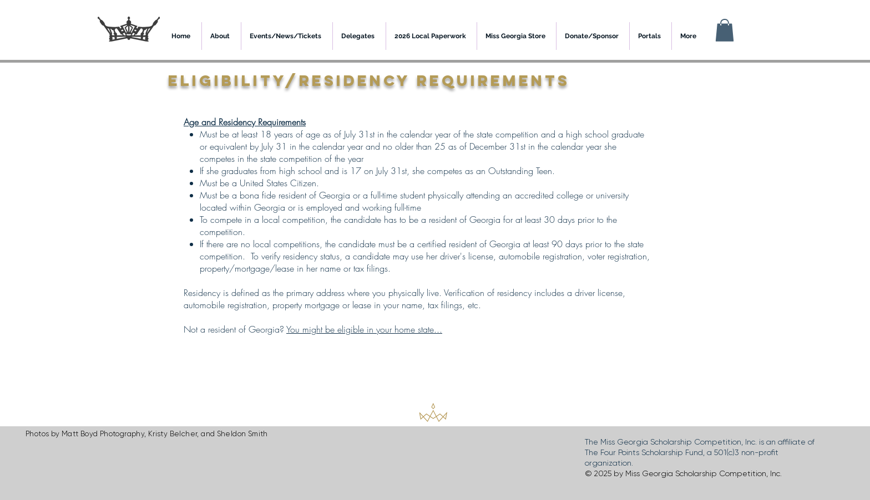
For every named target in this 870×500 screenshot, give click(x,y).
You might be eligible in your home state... (364, 329)
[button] (724, 30)
